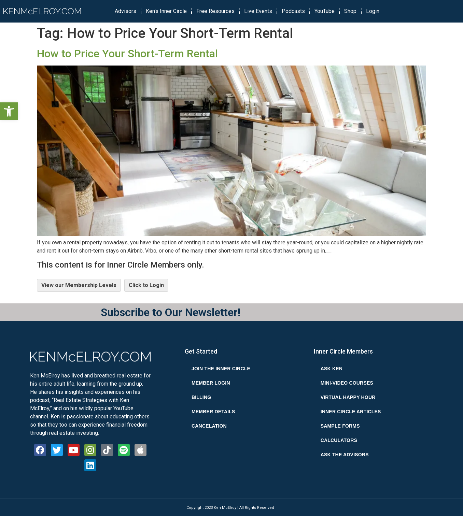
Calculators (339, 440)
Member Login (211, 383)
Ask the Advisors (345, 454)
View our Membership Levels (78, 285)
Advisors (125, 11)
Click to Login (146, 285)
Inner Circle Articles (351, 411)
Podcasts (293, 11)
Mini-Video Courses (347, 383)
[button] (9, 111)
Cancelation (209, 426)
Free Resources (215, 11)
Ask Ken (331, 368)
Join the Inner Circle (221, 368)
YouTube (324, 11)
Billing (201, 397)
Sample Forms (340, 426)
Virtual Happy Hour (348, 397)
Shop (350, 11)
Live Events (258, 11)
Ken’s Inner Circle (166, 11)
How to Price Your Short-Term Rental (127, 53)
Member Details (213, 411)
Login (372, 11)
